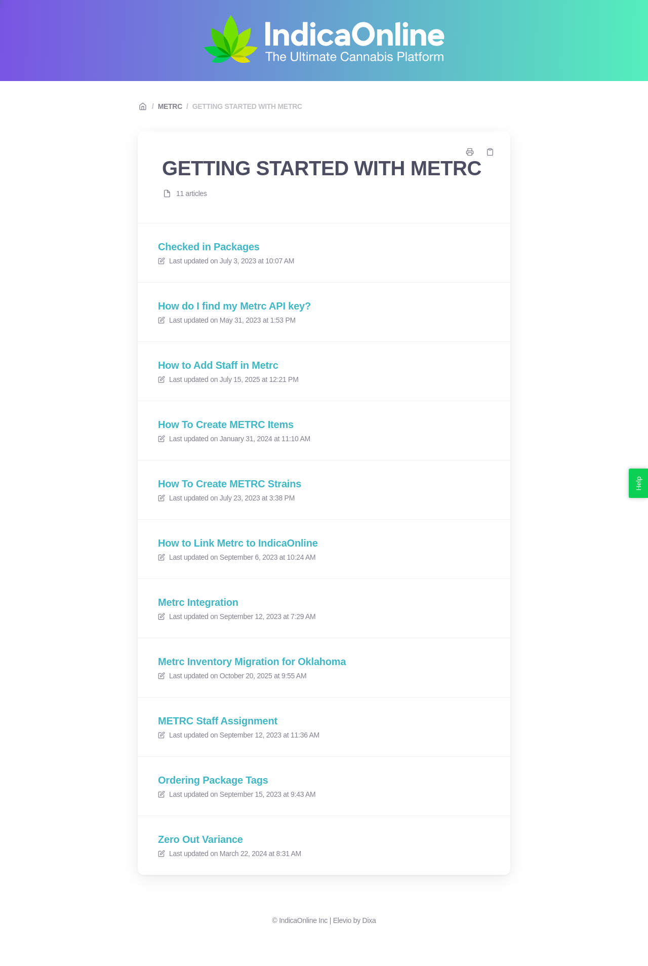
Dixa (369, 920)
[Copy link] (490, 152)
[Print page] (470, 152)
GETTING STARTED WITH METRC (247, 106)
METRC (170, 106)
